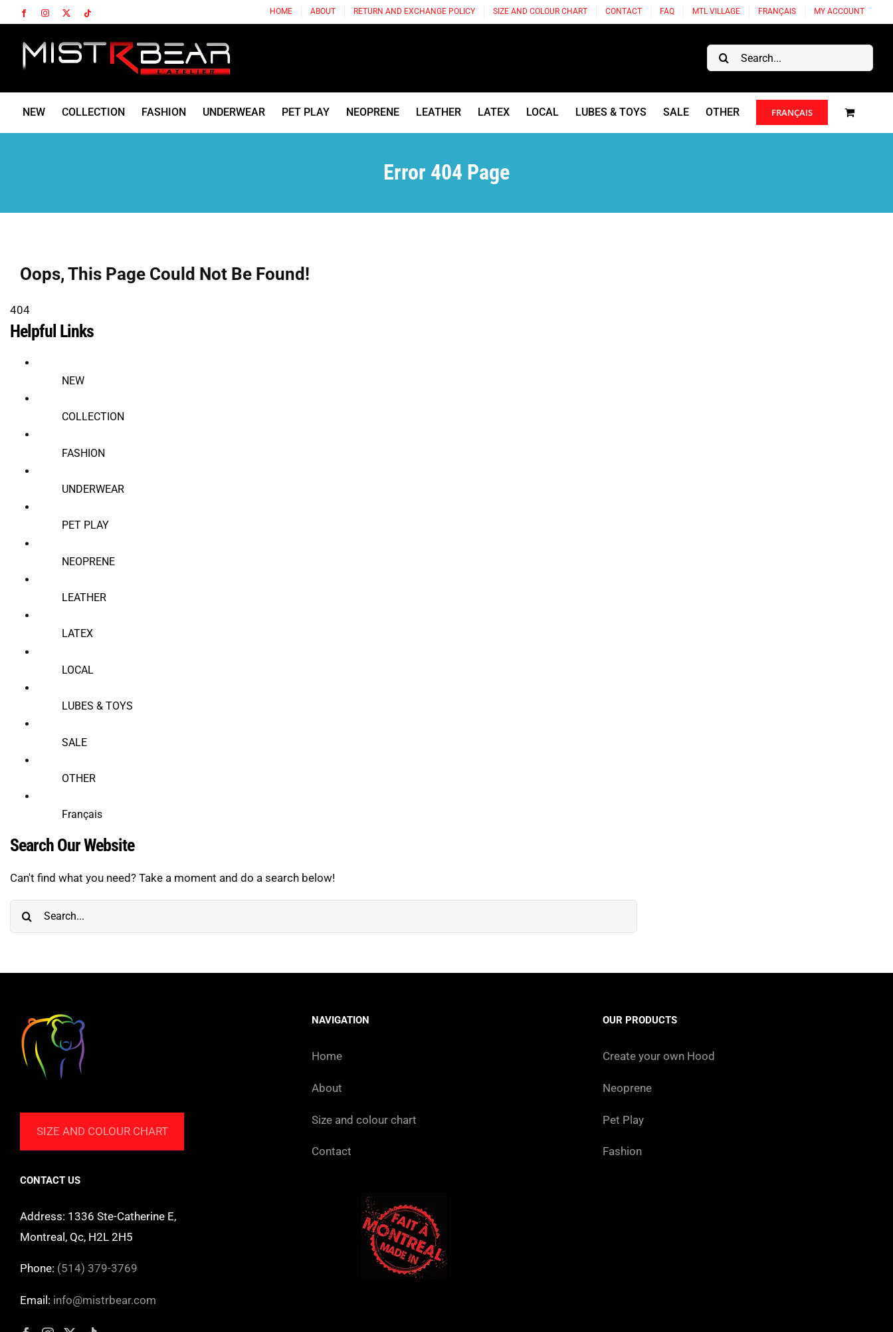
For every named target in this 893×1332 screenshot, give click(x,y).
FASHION (83, 453)
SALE (74, 742)
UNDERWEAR (93, 489)
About (327, 1088)
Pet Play (623, 1120)
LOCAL (78, 670)
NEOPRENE (88, 561)
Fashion (622, 1151)
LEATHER (84, 597)
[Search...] (790, 58)
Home (327, 1056)
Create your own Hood (659, 1056)
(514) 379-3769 (97, 1268)
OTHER (79, 778)
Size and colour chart (102, 1131)
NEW (73, 380)
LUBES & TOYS (97, 706)
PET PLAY (85, 525)
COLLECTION (93, 416)
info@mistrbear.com (104, 1300)
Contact (331, 1151)
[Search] (723, 57)
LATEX (77, 633)
